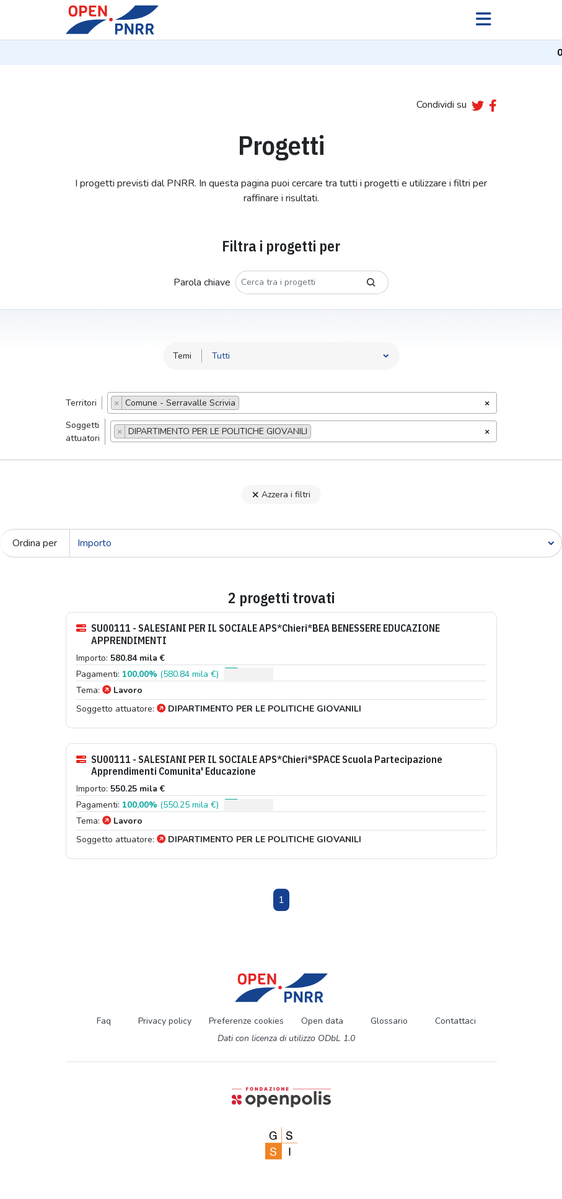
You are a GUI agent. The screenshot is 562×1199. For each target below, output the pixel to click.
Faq (104, 1021)
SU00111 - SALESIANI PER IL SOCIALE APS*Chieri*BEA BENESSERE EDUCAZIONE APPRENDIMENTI (258, 634)
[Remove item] (117, 402)
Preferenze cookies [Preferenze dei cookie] (246, 1021)
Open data (322, 1021)
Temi (182, 356)
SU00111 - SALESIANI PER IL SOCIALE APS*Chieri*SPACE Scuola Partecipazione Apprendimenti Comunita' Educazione (259, 765)
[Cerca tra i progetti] (294, 282)
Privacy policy (164, 1021)
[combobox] (302, 403)
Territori (81, 403)
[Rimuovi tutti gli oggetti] (487, 402)
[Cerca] (315, 543)
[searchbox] (245, 404)
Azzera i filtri (281, 494)
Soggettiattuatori (83, 431)
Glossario (389, 1021)
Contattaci (455, 1021)
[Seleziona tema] (301, 356)
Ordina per (34, 543)
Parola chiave (202, 282)
